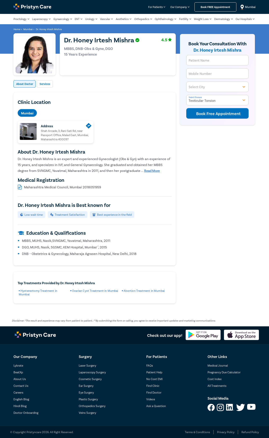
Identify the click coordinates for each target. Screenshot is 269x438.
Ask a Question (156, 406)
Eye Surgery (86, 392)
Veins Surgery (87, 412)
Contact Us (20, 385)
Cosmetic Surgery (90, 379)
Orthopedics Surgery (92, 406)
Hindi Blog (20, 406)
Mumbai (27, 113)
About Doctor (27, 84)
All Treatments (217, 385)
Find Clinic (152, 385)
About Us (19, 379)
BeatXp (18, 372)
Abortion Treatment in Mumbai (144, 290)
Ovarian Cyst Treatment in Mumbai (95, 290)
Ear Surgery (86, 385)
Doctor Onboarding (25, 412)
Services (51, 84)
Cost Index (215, 379)
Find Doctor (153, 392)
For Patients (155, 7)
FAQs (149, 365)
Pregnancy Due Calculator (224, 372)
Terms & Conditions (197, 432)
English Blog (21, 399)
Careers (18, 392)
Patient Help (154, 372)
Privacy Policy (225, 432)
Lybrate (18, 365)
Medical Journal (218, 365)
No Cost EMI (154, 379)
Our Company (178, 7)
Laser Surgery (87, 365)
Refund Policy (250, 432)
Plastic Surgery (88, 399)
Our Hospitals (244, 19)
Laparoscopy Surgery (92, 372)
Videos (150, 399)
